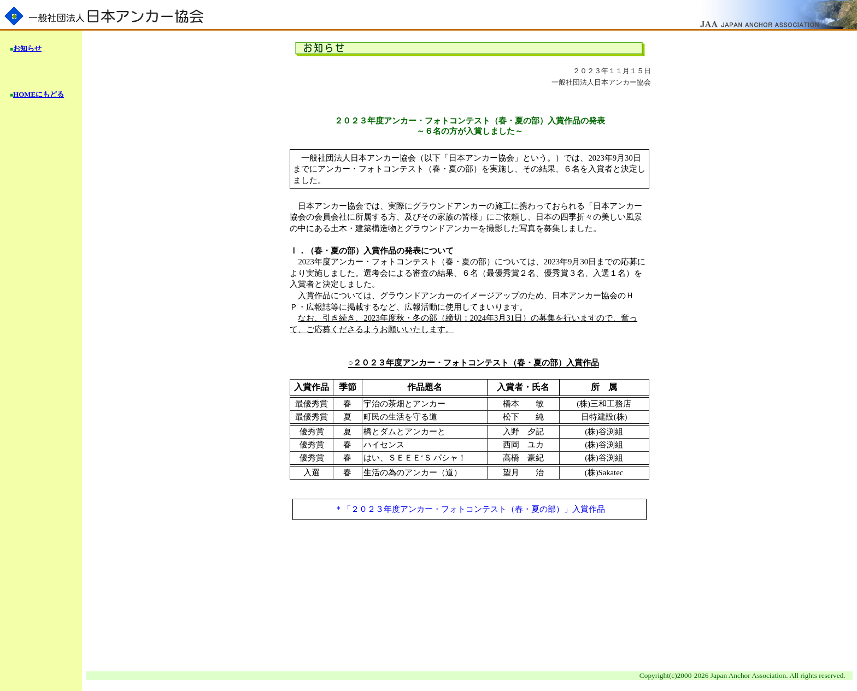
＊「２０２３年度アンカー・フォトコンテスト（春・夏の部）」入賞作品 (469, 509)
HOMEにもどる (38, 94)
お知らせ (27, 48)
